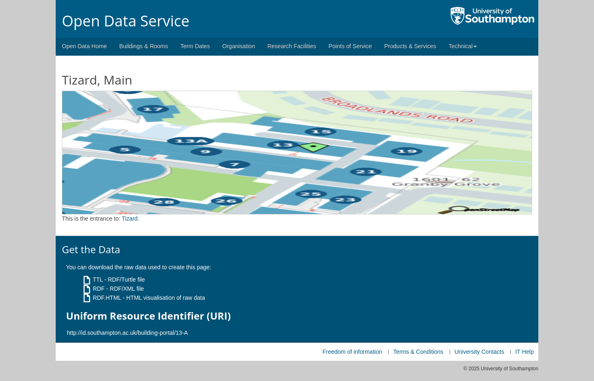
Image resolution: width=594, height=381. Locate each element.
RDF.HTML (107, 297)
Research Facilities (291, 46)
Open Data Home (84, 46)
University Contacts (479, 351)
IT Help (524, 351)
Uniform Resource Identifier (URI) (148, 315)
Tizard (129, 218)
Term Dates (195, 46)
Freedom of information (352, 351)
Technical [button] (463, 46)
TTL (98, 279)
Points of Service (350, 46)
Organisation (238, 46)
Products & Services (410, 46)
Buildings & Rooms (143, 46)
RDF (99, 288)
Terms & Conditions (418, 351)
